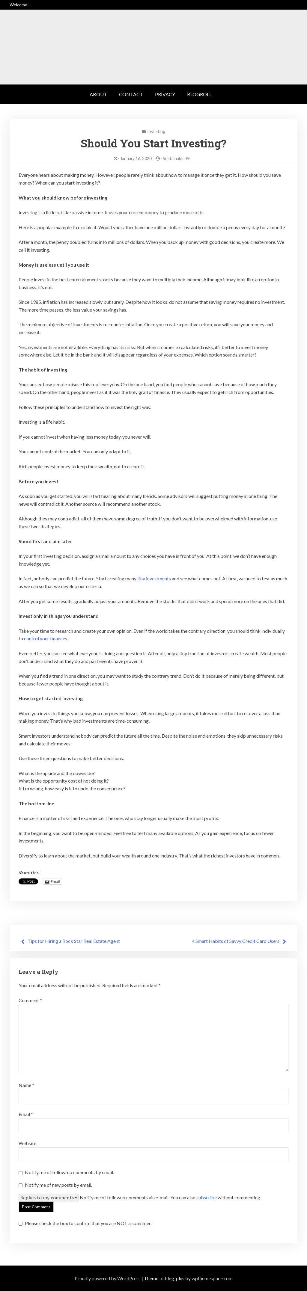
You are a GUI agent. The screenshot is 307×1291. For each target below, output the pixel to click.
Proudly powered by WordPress (108, 1278)
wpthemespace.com (212, 1278)
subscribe (206, 1197)
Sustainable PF (176, 158)
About (98, 94)
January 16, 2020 (136, 158)
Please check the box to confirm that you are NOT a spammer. (85, 1223)
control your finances (45, 638)
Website (27, 1143)
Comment (30, 1000)
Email (26, 1114)
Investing (156, 131)
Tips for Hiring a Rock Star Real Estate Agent (74, 941)
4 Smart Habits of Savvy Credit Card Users (235, 941)
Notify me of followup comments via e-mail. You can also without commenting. (170, 1197)
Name (26, 1085)
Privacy (165, 94)
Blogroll (199, 94)
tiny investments (154, 578)
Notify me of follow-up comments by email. (69, 1172)
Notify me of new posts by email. (58, 1185)
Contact (131, 94)
